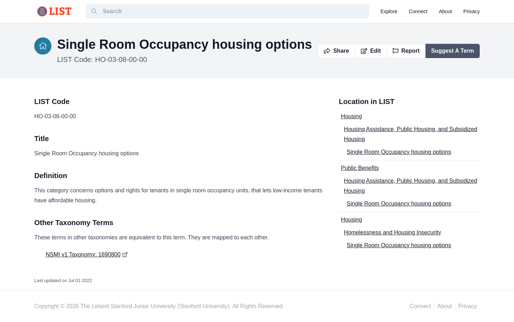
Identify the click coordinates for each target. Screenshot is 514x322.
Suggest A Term (452, 51)
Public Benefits (360, 168)
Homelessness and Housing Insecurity (392, 232)
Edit (371, 51)
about (445, 11)
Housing (351, 116)
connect (418, 11)
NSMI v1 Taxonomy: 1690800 (83, 254)
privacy (471, 11)
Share (336, 51)
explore (389, 11)
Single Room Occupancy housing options (399, 152)
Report (406, 51)
